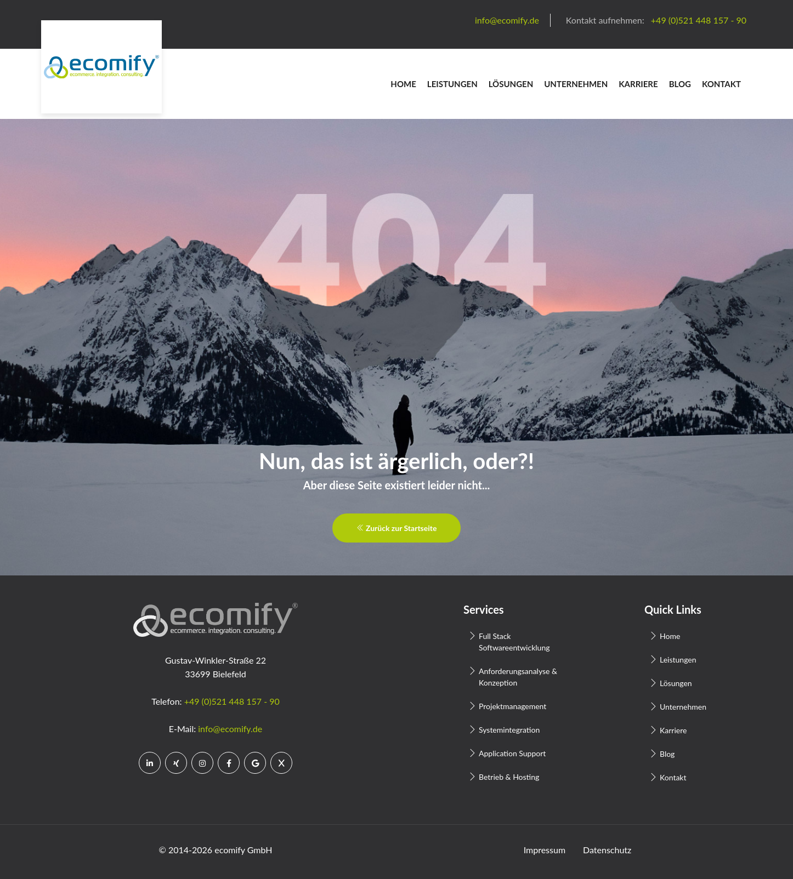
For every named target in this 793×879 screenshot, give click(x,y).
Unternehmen (576, 84)
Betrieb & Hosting (509, 776)
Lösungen (511, 84)
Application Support (512, 753)
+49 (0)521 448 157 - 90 (232, 701)
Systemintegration (509, 729)
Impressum (544, 849)
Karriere (638, 84)
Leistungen (452, 84)
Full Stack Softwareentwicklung (514, 641)
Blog (680, 84)
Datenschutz (607, 849)
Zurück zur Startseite (396, 528)
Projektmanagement (512, 706)
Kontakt (721, 84)
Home (403, 84)
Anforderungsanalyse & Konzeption (518, 676)
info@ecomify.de (230, 728)
